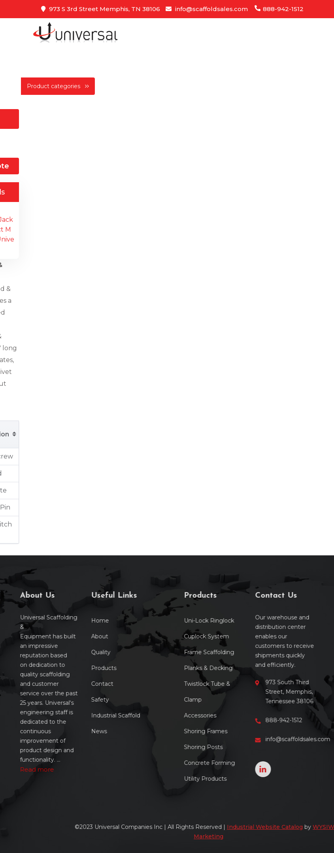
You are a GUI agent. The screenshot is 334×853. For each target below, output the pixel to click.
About (70, 636)
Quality (72, 652)
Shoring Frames (234, 731)
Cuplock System (234, 636)
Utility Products (233, 778)
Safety (71, 699)
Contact (73, 683)
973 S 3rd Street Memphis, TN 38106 (100, 9)
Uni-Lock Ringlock (237, 620)
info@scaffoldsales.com (207, 9)
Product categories (58, 86)
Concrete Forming (237, 762)
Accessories (228, 715)
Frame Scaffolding (237, 652)
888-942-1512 (279, 9)
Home (71, 620)
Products (75, 668)
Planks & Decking (236, 668)
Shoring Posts (231, 747)
